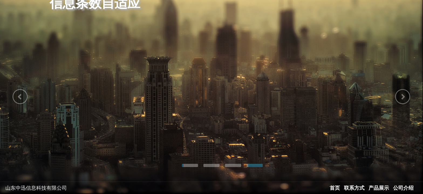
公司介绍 (403, 188)
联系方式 (354, 188)
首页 (335, 188)
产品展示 (379, 188)
